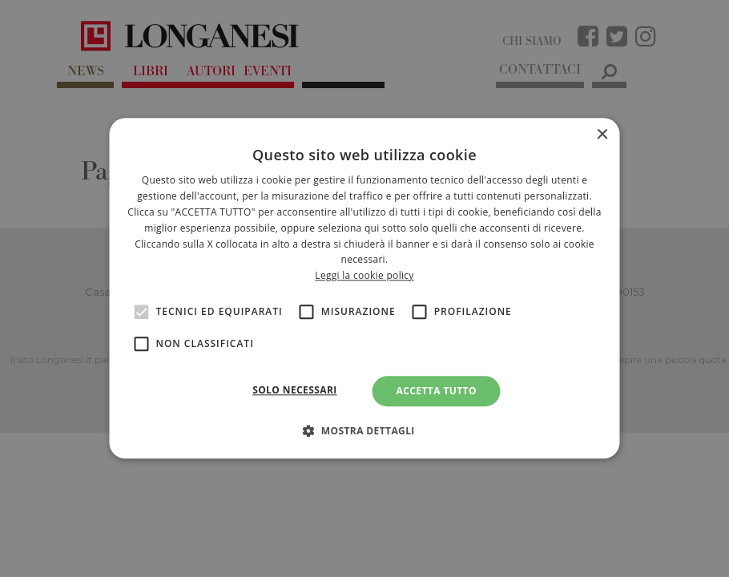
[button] (364, 431)
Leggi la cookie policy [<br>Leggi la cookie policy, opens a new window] (364, 275)
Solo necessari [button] (294, 390)
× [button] (602, 135)
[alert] (364, 288)
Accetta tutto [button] (437, 390)
